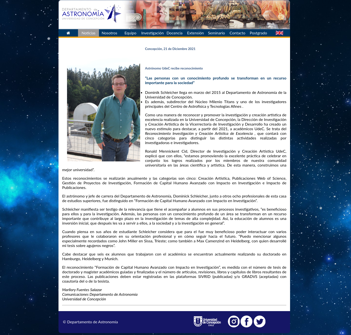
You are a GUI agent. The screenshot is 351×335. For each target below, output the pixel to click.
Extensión (195, 32)
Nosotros (109, 32)
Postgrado (258, 32)
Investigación (152, 32)
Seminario (216, 32)
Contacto (237, 32)
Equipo (130, 32)
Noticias (88, 32)
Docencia (174, 32)
